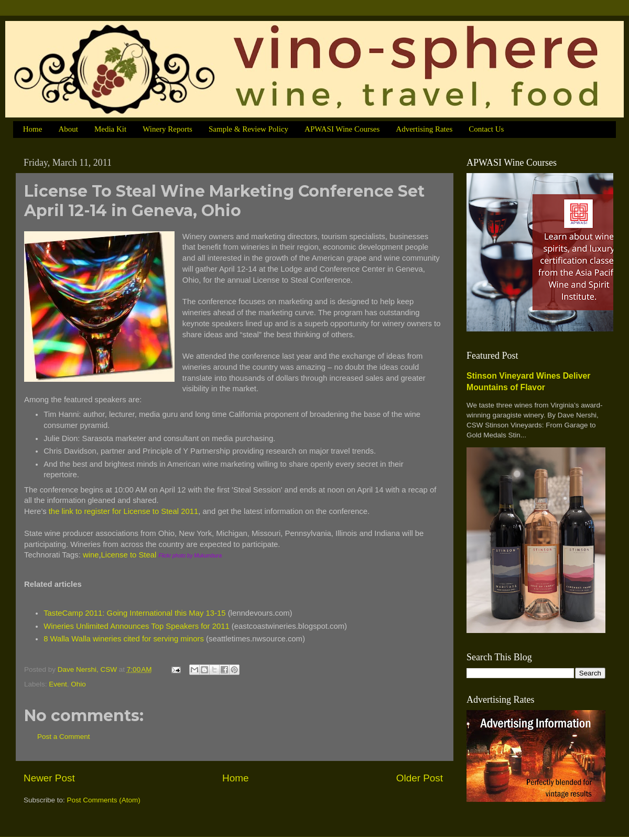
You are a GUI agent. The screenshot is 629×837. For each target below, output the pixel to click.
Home (32, 129)
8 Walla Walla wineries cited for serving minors (124, 639)
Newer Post (49, 778)
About (68, 129)
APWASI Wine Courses (342, 129)
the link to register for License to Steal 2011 (124, 511)
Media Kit (110, 129)
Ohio (78, 684)
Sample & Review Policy (248, 129)
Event (58, 684)
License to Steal (129, 555)
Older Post (419, 778)
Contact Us (486, 129)
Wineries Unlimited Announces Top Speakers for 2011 (137, 626)
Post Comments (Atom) (103, 800)
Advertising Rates (424, 129)
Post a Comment (63, 737)
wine (91, 555)
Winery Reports (167, 129)
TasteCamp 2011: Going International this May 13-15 (134, 613)
